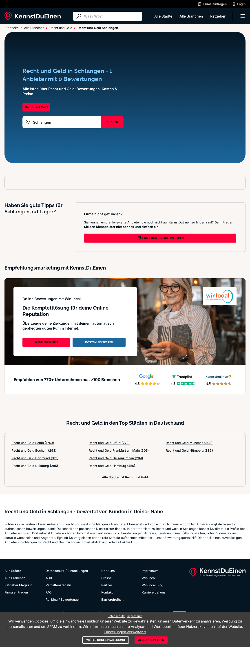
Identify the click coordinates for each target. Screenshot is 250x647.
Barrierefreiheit (112, 599)
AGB (49, 578)
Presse (106, 578)
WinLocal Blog (152, 585)
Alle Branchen (191, 16)
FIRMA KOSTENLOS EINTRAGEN (160, 238)
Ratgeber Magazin (18, 585)
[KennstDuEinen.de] (32, 16)
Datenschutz (55, 571)
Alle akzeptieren (151, 640)
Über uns (108, 571)
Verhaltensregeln (58, 585)
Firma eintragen (16, 592)
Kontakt (107, 592)
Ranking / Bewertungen (63, 599)
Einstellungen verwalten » (125, 632)
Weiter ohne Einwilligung (105, 640)
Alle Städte (163, 16)
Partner (106, 585)
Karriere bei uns (154, 592)
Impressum (150, 571)
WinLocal (149, 578)
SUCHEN (112, 122)
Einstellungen (78, 571)
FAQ (49, 592)
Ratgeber (218, 16)
